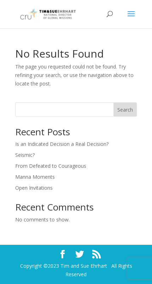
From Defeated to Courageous (50, 165)
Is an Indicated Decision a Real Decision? (62, 144)
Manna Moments (35, 176)
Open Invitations (34, 187)
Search (125, 109)
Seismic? (25, 155)
